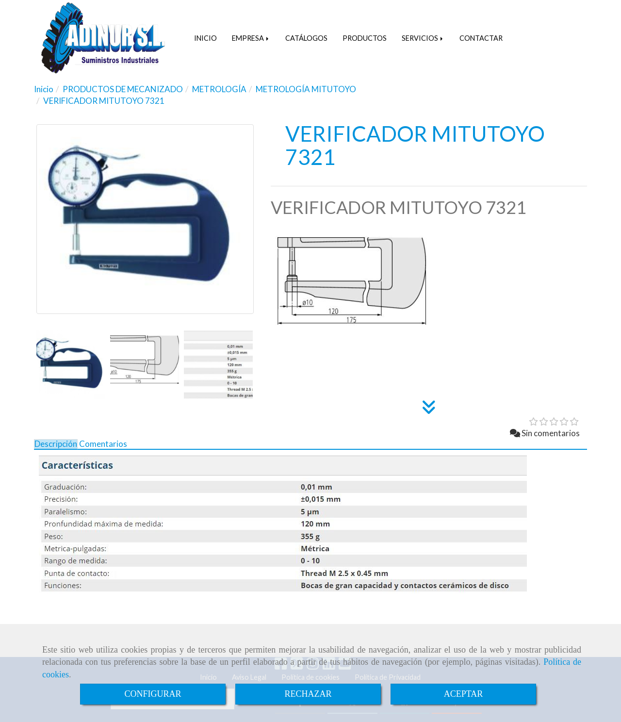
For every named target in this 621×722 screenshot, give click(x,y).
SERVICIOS (423, 38)
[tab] (56, 444)
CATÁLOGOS (306, 38)
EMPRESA (251, 38)
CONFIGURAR (152, 694)
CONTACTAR (481, 38)
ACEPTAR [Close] (463, 694)
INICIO (205, 38)
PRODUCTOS (365, 38)
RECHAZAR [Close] (307, 694)
